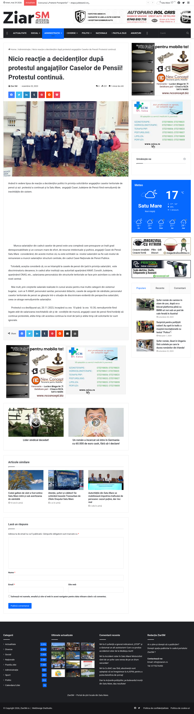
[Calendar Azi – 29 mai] (88, 664)
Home (12, 49)
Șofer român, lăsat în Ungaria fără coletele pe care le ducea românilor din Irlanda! (171, 344)
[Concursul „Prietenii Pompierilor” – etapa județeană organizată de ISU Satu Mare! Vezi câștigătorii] (58, 646)
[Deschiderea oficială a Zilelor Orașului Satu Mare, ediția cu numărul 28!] (73, 646)
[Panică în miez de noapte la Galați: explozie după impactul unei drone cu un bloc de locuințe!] (73, 673)
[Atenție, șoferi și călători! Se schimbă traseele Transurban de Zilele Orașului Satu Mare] (65, 480)
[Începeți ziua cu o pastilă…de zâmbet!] (58, 673)
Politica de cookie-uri (180, 708)
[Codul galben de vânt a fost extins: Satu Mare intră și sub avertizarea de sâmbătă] (26, 480)
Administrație (52, 33)
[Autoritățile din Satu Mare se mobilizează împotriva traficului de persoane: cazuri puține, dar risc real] (106, 480)
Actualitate (19, 33)
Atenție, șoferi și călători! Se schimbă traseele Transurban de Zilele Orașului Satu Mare (64, 496)
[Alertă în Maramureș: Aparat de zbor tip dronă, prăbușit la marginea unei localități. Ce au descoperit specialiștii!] (88, 673)
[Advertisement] (66, 220)
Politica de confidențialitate (156, 708)
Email (11, 584)
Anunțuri (136, 33)
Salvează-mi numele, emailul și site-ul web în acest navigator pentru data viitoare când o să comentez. (59, 596)
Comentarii (180, 288)
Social (34, 33)
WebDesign (37, 708)
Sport (8, 675)
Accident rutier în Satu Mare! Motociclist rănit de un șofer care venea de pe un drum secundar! (120, 659)
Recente (160, 288)
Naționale (101, 33)
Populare (141, 288)
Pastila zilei (118, 33)
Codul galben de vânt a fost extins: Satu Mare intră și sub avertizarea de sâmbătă (25, 496)
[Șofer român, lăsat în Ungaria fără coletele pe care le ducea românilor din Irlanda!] (145, 345)
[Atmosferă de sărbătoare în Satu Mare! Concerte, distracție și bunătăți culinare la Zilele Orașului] (88, 646)
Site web (72, 584)
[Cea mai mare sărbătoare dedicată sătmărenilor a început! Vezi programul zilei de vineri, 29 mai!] (88, 655)
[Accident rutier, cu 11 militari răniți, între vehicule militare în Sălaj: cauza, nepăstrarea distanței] (73, 664)
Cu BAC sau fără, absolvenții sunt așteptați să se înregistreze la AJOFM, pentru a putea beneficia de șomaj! (121, 671)
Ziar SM (14, 86)
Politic (86, 33)
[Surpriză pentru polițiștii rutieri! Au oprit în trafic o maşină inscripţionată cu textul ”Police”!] (145, 327)
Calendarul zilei (12, 685)
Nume (11, 572)
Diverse (71, 33)
